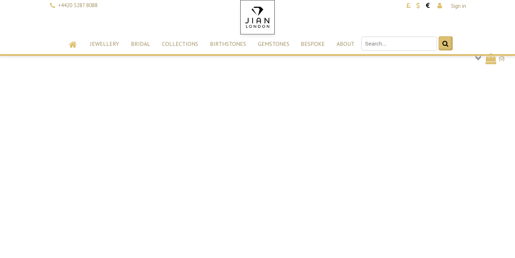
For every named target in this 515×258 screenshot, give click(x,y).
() (494, 58)
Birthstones (228, 43)
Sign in (458, 6)
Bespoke (313, 43)
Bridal (140, 43)
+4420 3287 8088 (78, 5)
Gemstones (273, 43)
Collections (180, 43)
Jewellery (104, 43)
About (345, 43)
